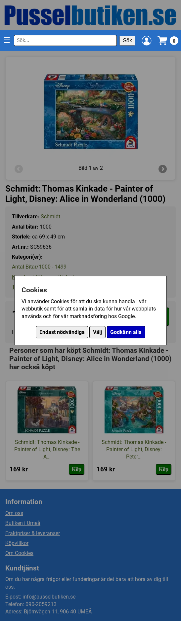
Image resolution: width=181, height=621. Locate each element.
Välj (97, 332)
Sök (127, 40)
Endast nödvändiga (62, 332)
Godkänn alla (126, 332)
